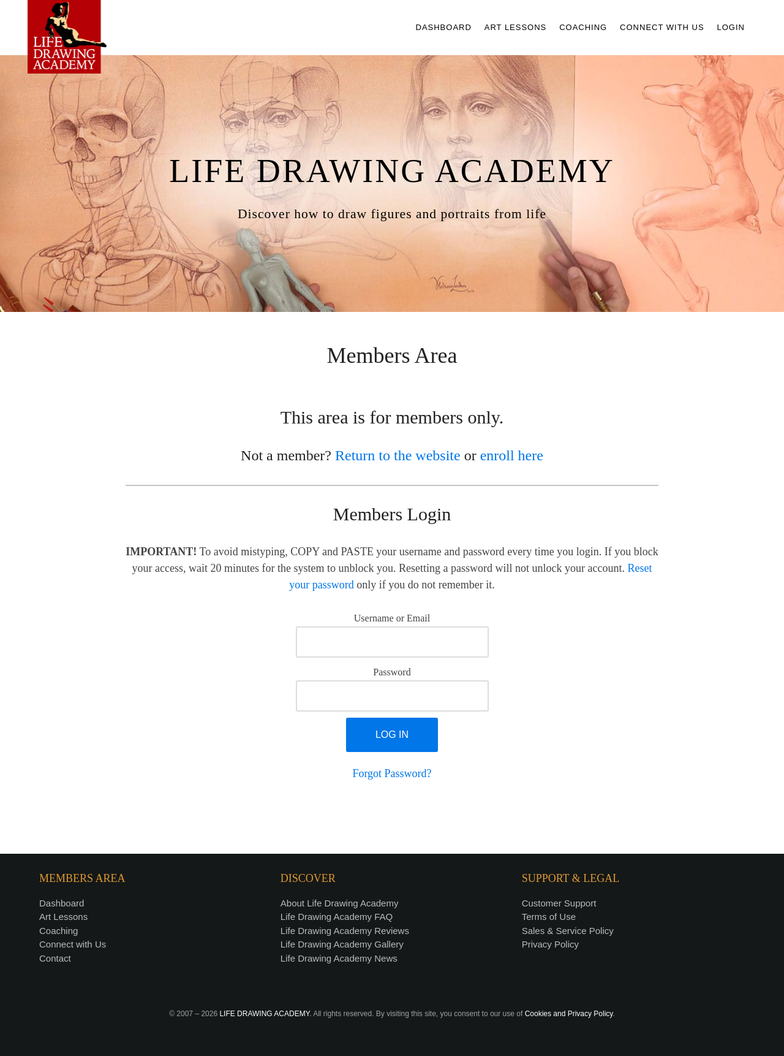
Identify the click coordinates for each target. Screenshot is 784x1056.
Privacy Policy (550, 944)
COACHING (583, 27)
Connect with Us (72, 944)
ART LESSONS (515, 27)
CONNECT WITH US (662, 27)
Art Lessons (63, 916)
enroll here (511, 455)
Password (391, 672)
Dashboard (61, 903)
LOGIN (731, 27)
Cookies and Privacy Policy (569, 1013)
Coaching (58, 930)
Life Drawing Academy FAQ (337, 916)
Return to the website (398, 455)
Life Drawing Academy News (339, 958)
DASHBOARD (444, 27)
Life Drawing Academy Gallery (342, 944)
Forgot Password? (391, 773)
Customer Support (559, 903)
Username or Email (392, 618)
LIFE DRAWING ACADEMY (264, 1013)
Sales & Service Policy (568, 930)
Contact (55, 958)
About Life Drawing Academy (340, 903)
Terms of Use (549, 916)
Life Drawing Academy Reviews (345, 930)
